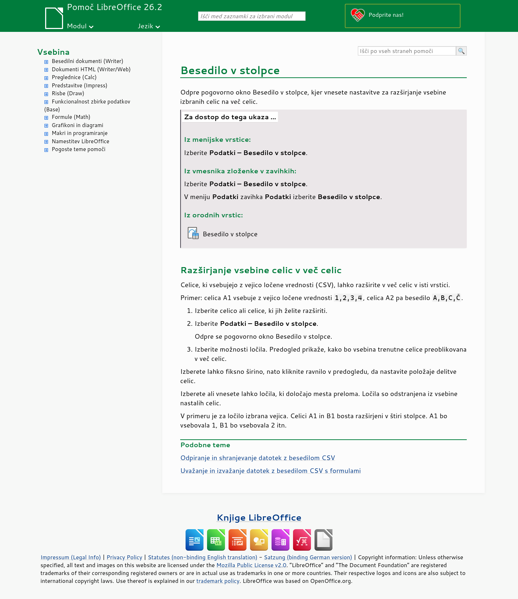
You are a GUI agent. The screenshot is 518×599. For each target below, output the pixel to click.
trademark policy (217, 581)
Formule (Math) (71, 117)
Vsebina (53, 51)
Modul (77, 25)
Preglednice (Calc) (74, 77)
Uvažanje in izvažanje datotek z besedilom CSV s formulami (270, 470)
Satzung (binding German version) (308, 557)
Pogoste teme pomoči (78, 149)
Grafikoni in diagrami (77, 125)
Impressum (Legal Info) (70, 557)
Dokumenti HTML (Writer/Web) (91, 69)
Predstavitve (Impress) (79, 85)
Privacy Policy (124, 557)
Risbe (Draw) (68, 93)
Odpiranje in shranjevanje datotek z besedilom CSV (257, 457)
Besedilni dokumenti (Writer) (87, 61)
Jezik (145, 25)
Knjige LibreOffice (258, 517)
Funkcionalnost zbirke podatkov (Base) (87, 105)
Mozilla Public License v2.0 (251, 565)
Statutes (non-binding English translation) (202, 557)
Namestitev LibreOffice (80, 141)
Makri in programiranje (79, 133)
